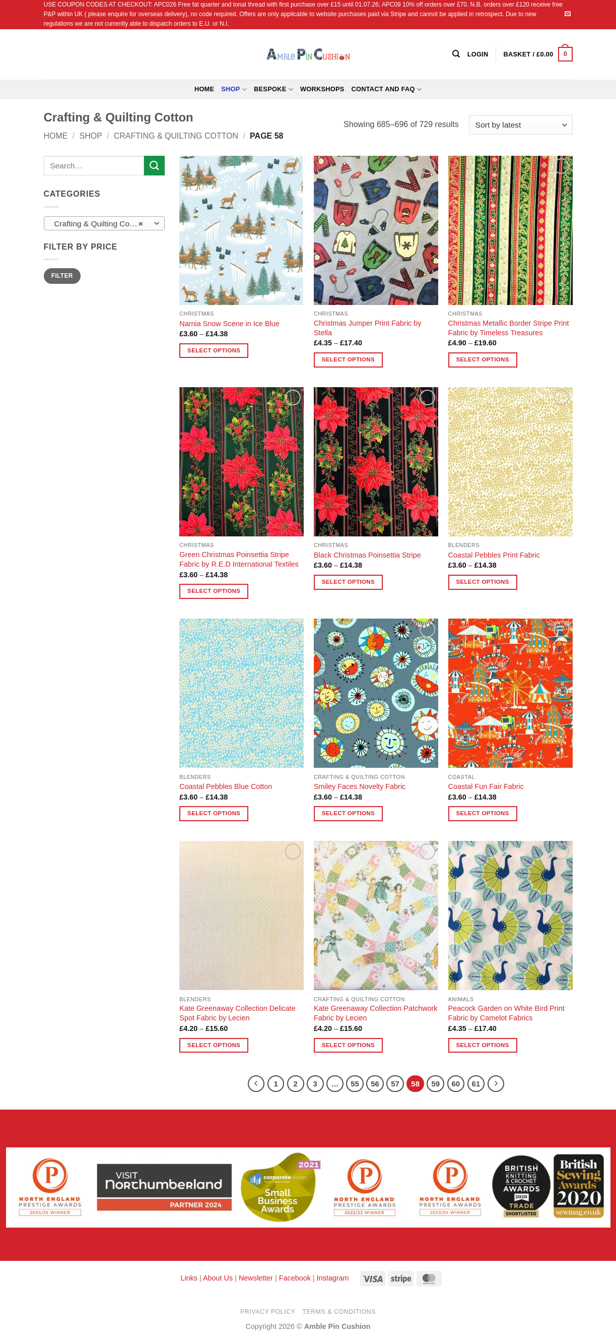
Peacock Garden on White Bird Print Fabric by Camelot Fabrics (506, 1013)
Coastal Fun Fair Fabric (486, 786)
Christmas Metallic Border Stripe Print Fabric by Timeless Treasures (508, 328)
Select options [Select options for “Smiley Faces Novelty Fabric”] (348, 813)
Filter (62, 275)
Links (189, 1278)
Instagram (333, 1278)
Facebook (295, 1278)
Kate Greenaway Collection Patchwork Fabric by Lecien (376, 1013)
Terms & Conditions (339, 1311)
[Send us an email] (568, 14)
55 (355, 1083)
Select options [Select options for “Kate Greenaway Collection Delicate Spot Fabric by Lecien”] (213, 1045)
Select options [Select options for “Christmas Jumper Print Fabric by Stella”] (348, 359)
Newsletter (256, 1278)
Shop (234, 89)
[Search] (456, 54)
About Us (218, 1278)
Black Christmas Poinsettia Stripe (367, 555)
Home (204, 89)
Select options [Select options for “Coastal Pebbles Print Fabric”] (482, 582)
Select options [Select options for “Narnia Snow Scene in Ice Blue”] (213, 350)
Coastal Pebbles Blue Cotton (225, 786)
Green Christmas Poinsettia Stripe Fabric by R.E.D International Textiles (238, 559)
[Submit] (154, 165)
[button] (537, 54)
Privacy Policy (267, 1311)
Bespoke (273, 89)
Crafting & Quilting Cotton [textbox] (98, 224)
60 (456, 1083)
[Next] (496, 1083)
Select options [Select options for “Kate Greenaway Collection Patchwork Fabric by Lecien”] (348, 1045)
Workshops (322, 89)
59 (435, 1083)
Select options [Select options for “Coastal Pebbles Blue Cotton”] (213, 813)
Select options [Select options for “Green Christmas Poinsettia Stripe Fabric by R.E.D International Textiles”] (213, 591)
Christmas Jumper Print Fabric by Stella (368, 328)
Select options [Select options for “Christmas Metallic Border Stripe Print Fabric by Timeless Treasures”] (482, 359)
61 (476, 1083)
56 (375, 1083)
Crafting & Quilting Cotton (176, 136)
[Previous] (256, 1083)
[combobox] (104, 223)
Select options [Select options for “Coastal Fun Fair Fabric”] (482, 813)
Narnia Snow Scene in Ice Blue (229, 324)
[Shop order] (520, 125)
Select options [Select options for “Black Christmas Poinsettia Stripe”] (348, 582)
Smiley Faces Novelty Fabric (359, 786)
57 (395, 1083)
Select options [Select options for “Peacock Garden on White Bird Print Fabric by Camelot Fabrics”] (482, 1045)
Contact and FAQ (387, 89)
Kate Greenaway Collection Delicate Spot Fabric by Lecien (237, 1013)
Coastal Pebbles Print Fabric (494, 555)
